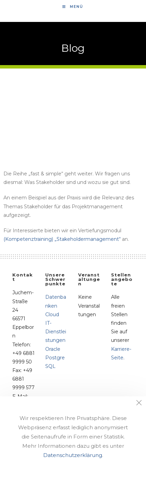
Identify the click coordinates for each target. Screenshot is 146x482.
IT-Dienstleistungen (55, 331)
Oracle (52, 349)
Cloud (52, 314)
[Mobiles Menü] (72, 6)
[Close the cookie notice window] (139, 403)
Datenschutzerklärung (72, 455)
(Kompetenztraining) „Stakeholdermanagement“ (62, 239)
